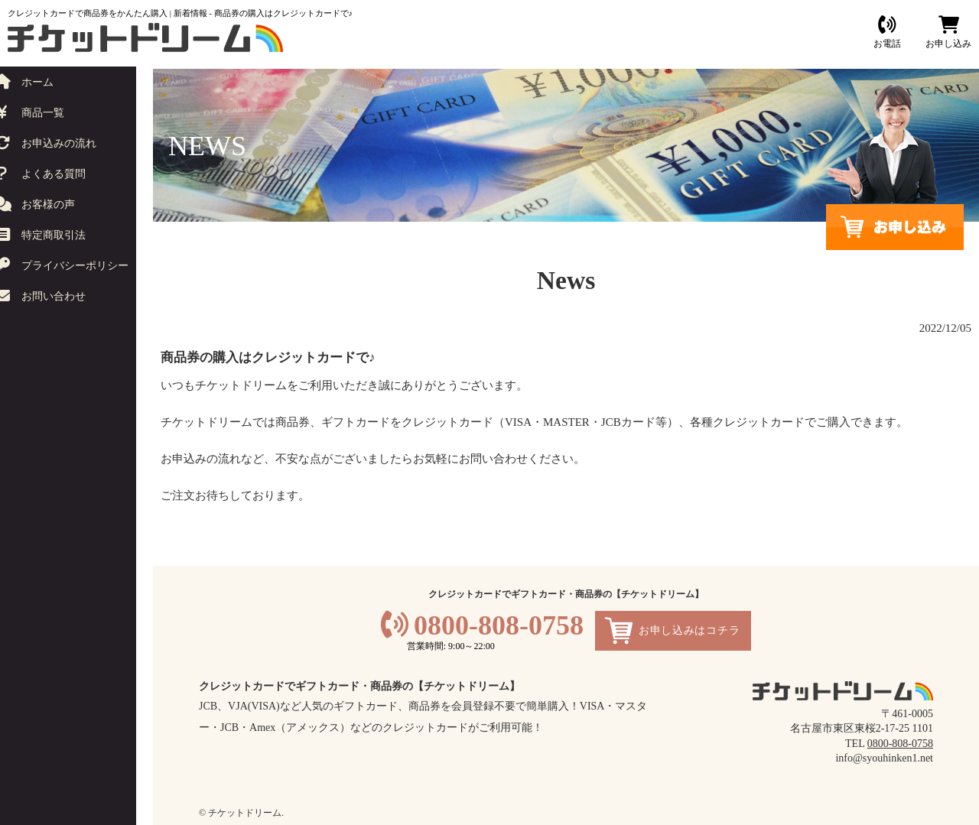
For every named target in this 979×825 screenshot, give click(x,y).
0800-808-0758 (499, 625)
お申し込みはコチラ (689, 630)
